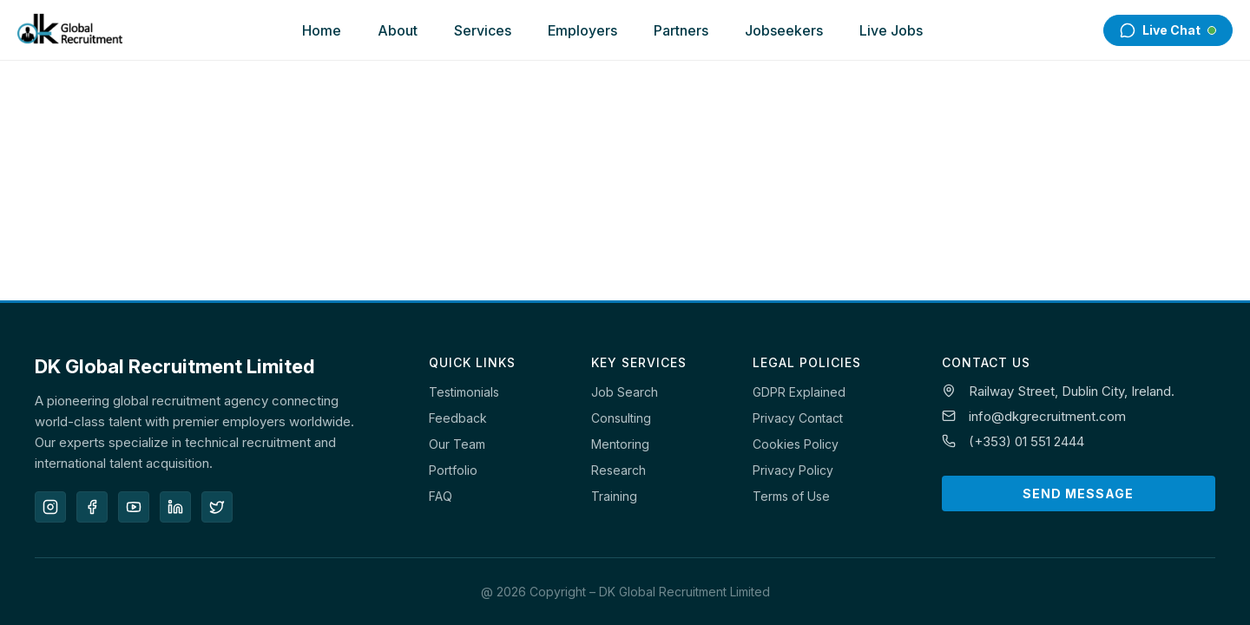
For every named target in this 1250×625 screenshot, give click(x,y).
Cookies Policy (796, 444)
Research (618, 470)
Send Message (1078, 493)
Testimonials (464, 392)
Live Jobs (891, 30)
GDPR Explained (799, 392)
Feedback (458, 418)
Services (482, 30)
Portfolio (453, 470)
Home (321, 30)
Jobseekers (784, 30)
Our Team (457, 444)
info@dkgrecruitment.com (1047, 416)
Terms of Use (791, 496)
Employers (582, 30)
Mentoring (620, 444)
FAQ (440, 496)
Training (614, 496)
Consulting (621, 418)
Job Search (624, 392)
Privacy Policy (793, 470)
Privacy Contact (798, 418)
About (398, 30)
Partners (681, 30)
